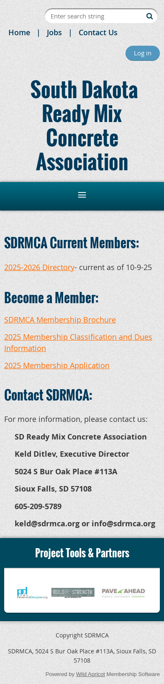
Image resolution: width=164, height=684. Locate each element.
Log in (142, 53)
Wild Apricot (90, 674)
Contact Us (98, 32)
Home (19, 32)
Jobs (54, 32)
